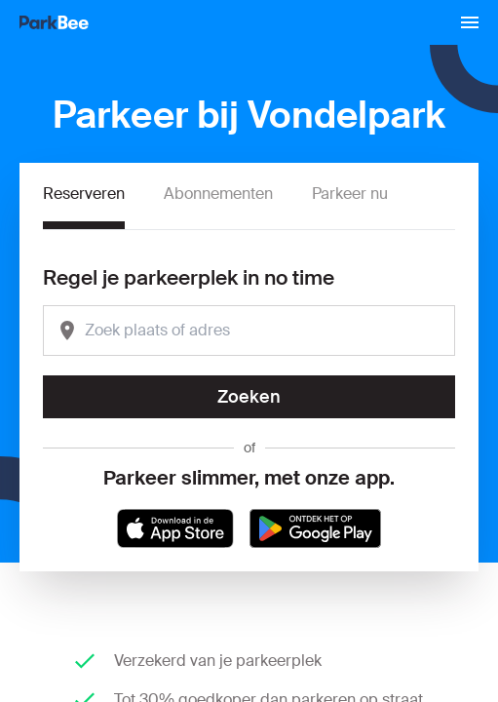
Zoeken (249, 397)
